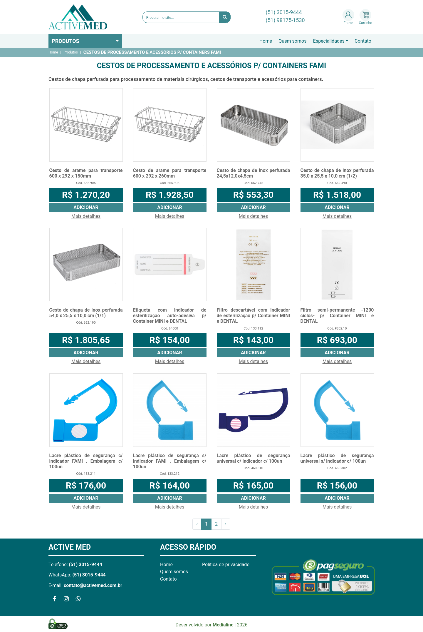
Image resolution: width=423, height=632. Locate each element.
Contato (363, 41)
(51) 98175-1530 (285, 20)
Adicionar (85, 207)
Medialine (223, 625)
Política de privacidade (225, 564)
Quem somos (292, 41)
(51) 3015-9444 (284, 12)
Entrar (348, 17)
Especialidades (329, 41)
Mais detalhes (86, 216)
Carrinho (365, 17)
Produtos (65, 41)
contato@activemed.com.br (93, 585)
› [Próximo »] (225, 524)
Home (265, 41)
